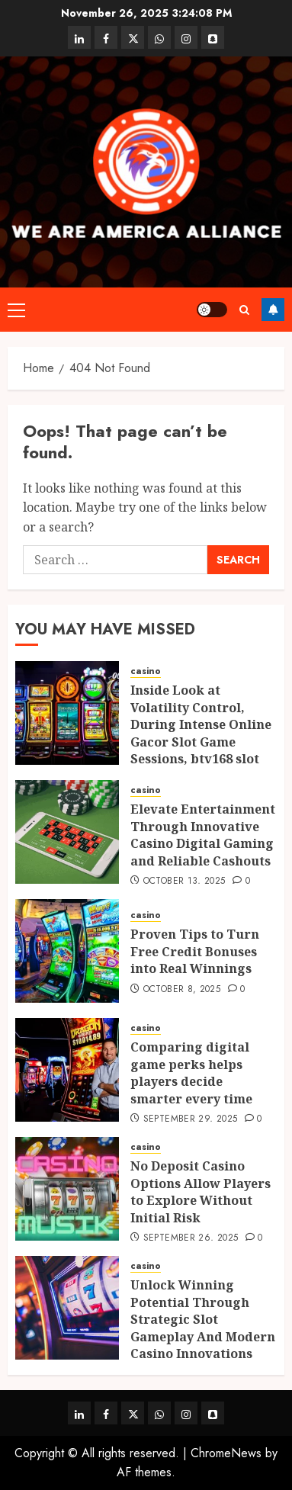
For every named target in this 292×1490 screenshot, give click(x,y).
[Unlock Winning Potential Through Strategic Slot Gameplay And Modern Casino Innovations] (67, 1308)
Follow (273, 309)
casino (145, 671)
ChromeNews (226, 1453)
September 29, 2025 (190, 1119)
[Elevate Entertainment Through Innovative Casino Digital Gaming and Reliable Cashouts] (67, 832)
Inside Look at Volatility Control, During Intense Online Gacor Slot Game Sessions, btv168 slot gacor (200, 733)
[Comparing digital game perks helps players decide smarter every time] (67, 1070)
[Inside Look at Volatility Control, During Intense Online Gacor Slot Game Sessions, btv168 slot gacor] (67, 713)
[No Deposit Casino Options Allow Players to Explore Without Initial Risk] (67, 1189)
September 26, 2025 (190, 1238)
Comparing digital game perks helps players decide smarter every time (191, 1072)
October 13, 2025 (184, 881)
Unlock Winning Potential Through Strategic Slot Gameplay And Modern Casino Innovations (202, 1319)
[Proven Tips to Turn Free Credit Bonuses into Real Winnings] (67, 951)
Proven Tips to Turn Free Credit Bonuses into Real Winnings (194, 951)
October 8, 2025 (181, 990)
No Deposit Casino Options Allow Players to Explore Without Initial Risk (200, 1191)
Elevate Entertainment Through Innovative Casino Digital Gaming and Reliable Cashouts (202, 835)
